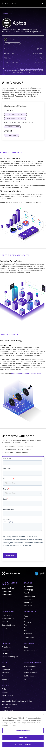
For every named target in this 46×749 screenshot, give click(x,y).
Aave (26, 616)
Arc (25, 631)
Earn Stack (28, 605)
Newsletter (6, 673)
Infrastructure (29, 650)
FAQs (4, 689)
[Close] (43, 714)
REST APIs (28, 669)
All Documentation (31, 666)
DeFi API (5, 628)
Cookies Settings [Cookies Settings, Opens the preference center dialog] (23, 730)
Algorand (27, 622)
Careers (5, 653)
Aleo (25, 619)
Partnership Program (10, 656)
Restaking (28, 593)
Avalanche (28, 634)
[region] (23, 730)
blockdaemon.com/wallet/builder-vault (26, 373)
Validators (28, 602)
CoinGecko (7, 70)
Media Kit (5, 679)
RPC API (5, 622)
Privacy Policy (7, 710)
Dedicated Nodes (8, 625)
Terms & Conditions (9, 704)
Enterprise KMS (7, 594)
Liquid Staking (29, 596)
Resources (6, 669)
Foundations (6, 647)
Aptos (26, 625)
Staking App (28, 590)
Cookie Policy (7, 707)
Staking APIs (28, 586)
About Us (5, 650)
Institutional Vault (8, 588)
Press (4, 676)
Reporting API (29, 599)
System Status (7, 695)
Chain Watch (7, 615)
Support (5, 692)
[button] (42, 3)
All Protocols (29, 637)
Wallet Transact (8, 618)
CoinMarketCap (37, 69)
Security (27, 647)
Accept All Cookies (23, 744)
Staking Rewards (26, 69)
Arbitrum (27, 628)
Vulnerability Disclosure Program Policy (17, 701)
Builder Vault (7, 591)
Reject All (23, 737)
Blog (3, 666)
